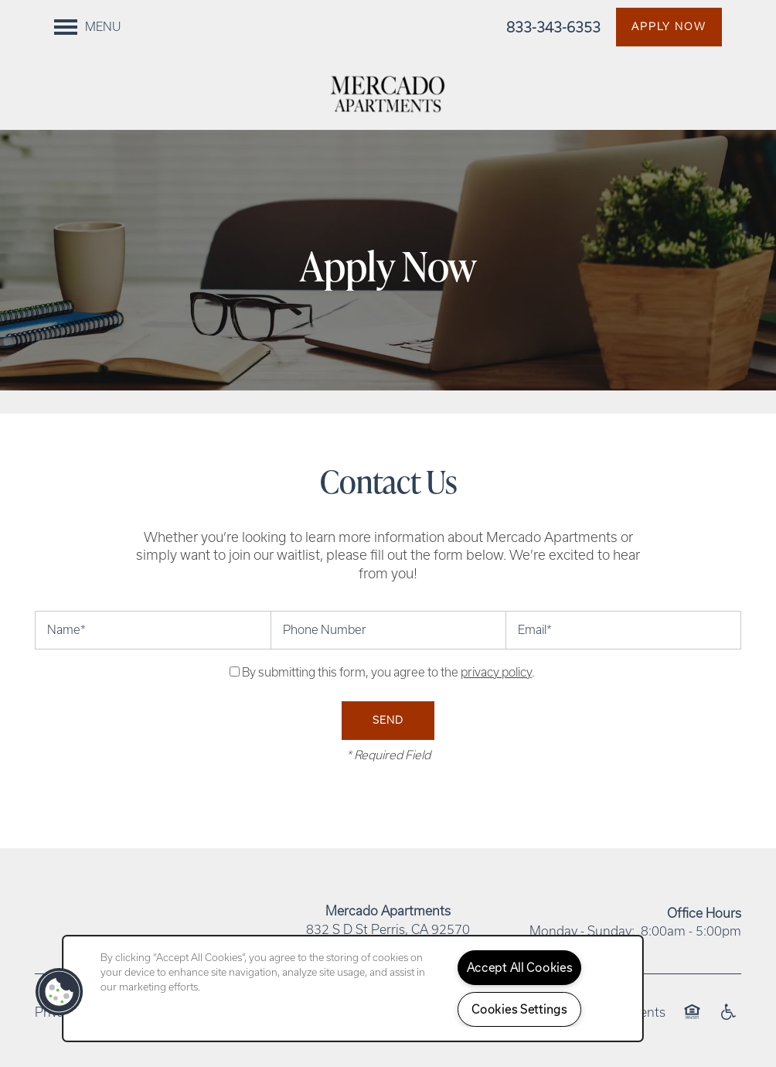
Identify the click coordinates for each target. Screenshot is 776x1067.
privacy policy (496, 672)
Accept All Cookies (520, 967)
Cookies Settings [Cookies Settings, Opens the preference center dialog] (519, 1009)
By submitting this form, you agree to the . (388, 672)
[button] (669, 27)
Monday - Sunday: (582, 931)
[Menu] (87, 27)
